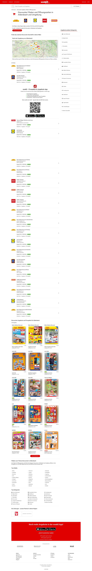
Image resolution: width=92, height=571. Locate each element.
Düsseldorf (13, 482)
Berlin (49, 2)
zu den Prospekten (17, 30)
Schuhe (64, 86)
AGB (69, 558)
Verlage (34, 556)
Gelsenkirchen (47, 475)
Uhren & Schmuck (48, 499)
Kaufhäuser (65, 66)
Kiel (45, 484)
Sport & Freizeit (65, 98)
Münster (30, 485)
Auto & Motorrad (66, 34)
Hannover (30, 470)
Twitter (52, 556)
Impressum (70, 559)
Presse (69, 556)
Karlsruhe (46, 470)
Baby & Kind (65, 38)
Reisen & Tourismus (66, 78)
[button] (56, 41)
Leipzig (30, 472)
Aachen (46, 477)
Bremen (13, 485)
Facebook (52, 554)
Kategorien (16, 2)
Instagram (53, 557)
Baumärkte (65, 42)
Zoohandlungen (65, 106)
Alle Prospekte (19, 557)
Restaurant (64, 82)
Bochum (30, 477)
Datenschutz (70, 557)
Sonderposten (65, 90)
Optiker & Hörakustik (32, 499)
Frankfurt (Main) (14, 477)
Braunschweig (47, 480)
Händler (11, 2)
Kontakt (34, 558)
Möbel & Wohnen (66, 70)
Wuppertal (30, 479)
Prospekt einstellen (37, 554)
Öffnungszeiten (19, 556)
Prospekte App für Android (46, 535)
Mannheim (30, 484)
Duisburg (30, 475)
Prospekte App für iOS (46, 537)
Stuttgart (13, 479)
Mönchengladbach (48, 479)
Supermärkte (65, 102)
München (13, 474)
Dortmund (13, 480)
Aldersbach (13, 9)
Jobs (69, 554)
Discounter (65, 50)
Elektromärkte (65, 58)
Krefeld (46, 485)
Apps (88, 2)
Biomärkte (64, 46)
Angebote (18, 558)
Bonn (29, 482)
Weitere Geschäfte (66, 110)
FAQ (34, 557)
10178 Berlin (76, 6)
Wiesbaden (47, 472)
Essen (13, 484)
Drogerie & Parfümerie (67, 54)
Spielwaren (65, 94)
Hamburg (13, 472)
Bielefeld (30, 480)
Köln (12, 475)
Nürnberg (30, 474)
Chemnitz (46, 482)
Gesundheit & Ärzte (66, 62)
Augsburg (46, 474)
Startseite (18, 554)
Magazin (84, 2)
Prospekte (4, 2)
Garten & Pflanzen (15, 504)
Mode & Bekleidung (66, 74)
